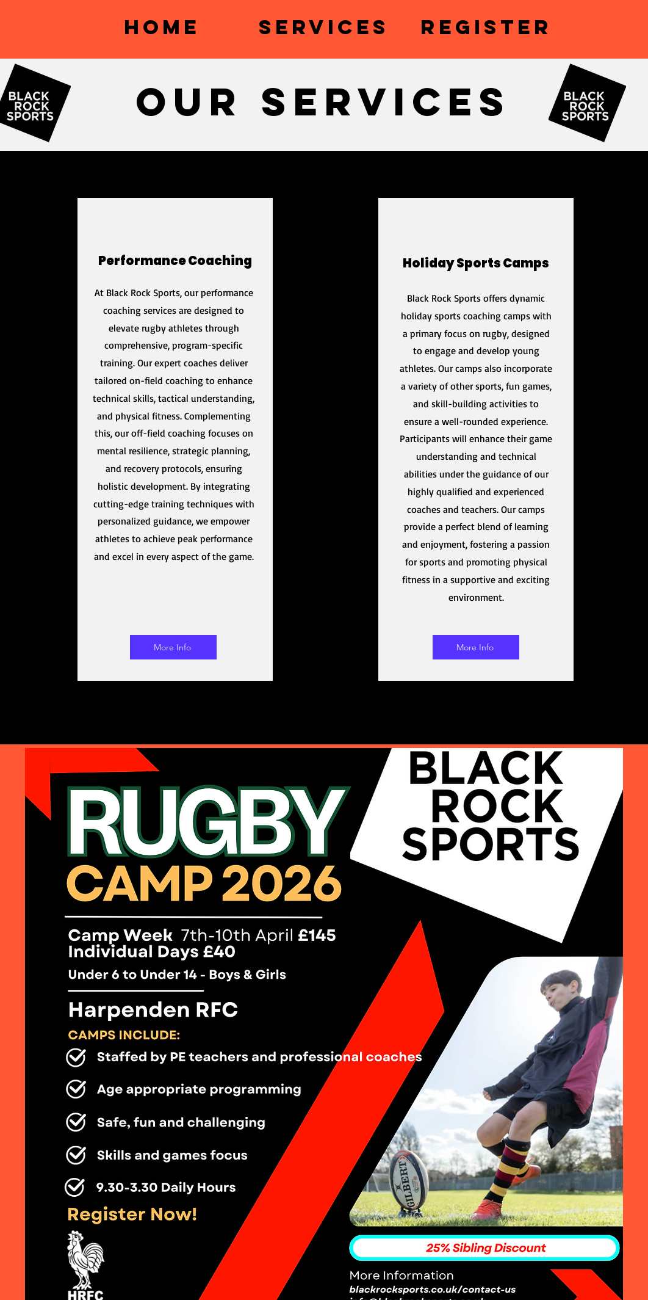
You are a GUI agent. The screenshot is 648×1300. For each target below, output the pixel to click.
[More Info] (173, 647)
